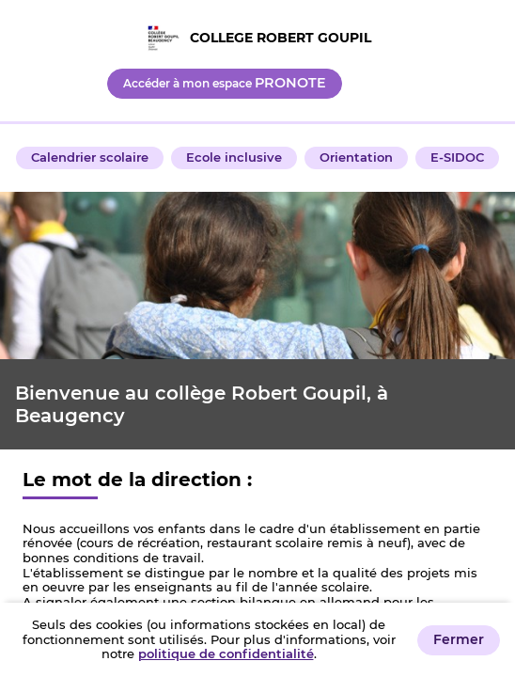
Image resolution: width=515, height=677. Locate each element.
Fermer (458, 639)
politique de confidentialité (226, 653)
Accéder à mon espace (224, 82)
